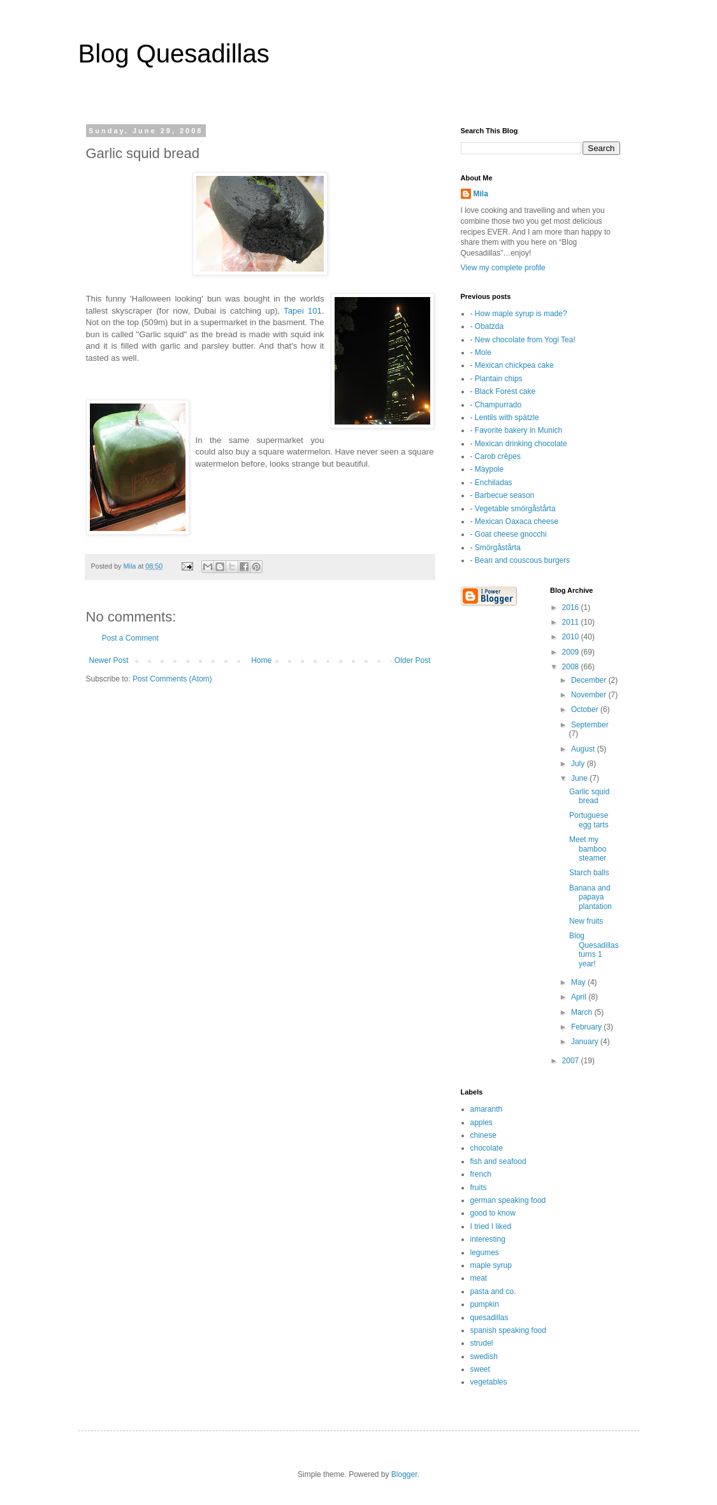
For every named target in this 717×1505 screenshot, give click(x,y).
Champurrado (498, 404)
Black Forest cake (505, 391)
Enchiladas (493, 482)
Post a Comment (130, 638)
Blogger (404, 1474)
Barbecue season (504, 495)
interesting (487, 1239)
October (585, 709)
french (480, 1174)
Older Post (413, 660)
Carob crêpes (498, 456)
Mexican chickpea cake (514, 365)
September (590, 724)
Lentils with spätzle (507, 417)
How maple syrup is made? (521, 313)
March (583, 1012)
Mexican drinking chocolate (521, 443)
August (584, 749)
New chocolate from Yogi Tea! (525, 339)
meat (479, 1278)
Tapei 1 (298, 311)
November (590, 694)
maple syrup (491, 1265)
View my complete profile (503, 267)
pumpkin (484, 1304)
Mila (481, 193)
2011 (571, 622)
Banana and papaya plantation (590, 897)
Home (261, 660)
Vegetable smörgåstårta (515, 508)
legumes (484, 1252)
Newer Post (109, 660)
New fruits (586, 921)
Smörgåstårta (498, 547)
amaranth (486, 1109)
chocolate (486, 1148)
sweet (480, 1369)
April (579, 996)
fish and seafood (498, 1161)
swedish (484, 1356)
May (579, 982)
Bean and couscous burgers (522, 560)
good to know (493, 1213)
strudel (481, 1343)
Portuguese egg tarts (589, 820)
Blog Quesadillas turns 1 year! (594, 949)
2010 (571, 636)
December (590, 680)
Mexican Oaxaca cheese (516, 521)
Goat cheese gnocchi (511, 534)
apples (481, 1122)
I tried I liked (491, 1226)
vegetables (488, 1382)
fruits (478, 1187)
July (579, 763)
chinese (483, 1135)
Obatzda (489, 326)
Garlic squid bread (589, 796)
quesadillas (489, 1317)
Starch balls (589, 872)
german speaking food (508, 1200)
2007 (571, 1060)
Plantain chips (499, 378)
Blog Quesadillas (174, 54)
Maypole (489, 469)
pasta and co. (493, 1291)
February (587, 1026)
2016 (571, 607)
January (585, 1041)
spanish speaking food (508, 1330)
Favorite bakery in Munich (518, 430)
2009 (571, 652)
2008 (571, 666)
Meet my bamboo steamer (587, 848)
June (580, 778)
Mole (483, 352)
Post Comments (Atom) (172, 678)
